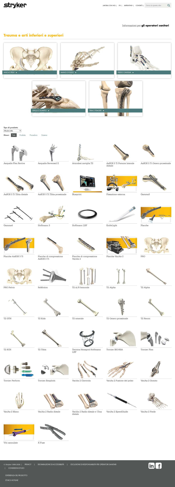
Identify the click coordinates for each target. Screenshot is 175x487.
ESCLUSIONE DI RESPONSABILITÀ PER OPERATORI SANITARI (93, 464)
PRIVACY (28, 464)
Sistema (44, 135)
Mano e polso (67, 72)
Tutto (13, 135)
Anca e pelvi (9, 72)
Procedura (33, 135)
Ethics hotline (11, 480)
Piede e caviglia (124, 72)
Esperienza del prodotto (16, 475)
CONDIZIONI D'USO (16, 468)
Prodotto (23, 135)
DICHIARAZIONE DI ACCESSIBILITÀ (51, 464)
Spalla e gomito (39, 110)
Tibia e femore (95, 110)
